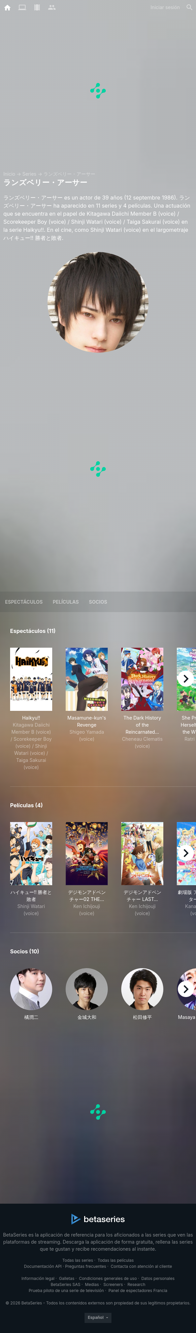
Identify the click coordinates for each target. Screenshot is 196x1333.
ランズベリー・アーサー (69, 174)
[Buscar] (189, 7)
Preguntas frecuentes (85, 1266)
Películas (66, 602)
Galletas (66, 1278)
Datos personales (158, 1278)
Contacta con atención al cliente (141, 1266)
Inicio (9, 174)
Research (136, 1284)
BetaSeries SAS (65, 1284)
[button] (31, 994)
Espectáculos (24, 602)
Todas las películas (116, 1260)
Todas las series (77, 1260)
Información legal (38, 1278)
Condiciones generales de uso (108, 1278)
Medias (92, 1284)
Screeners (113, 1284)
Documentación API (43, 1266)
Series (29, 174)
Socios (98, 602)
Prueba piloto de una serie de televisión (66, 1290)
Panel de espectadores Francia (137, 1290)
